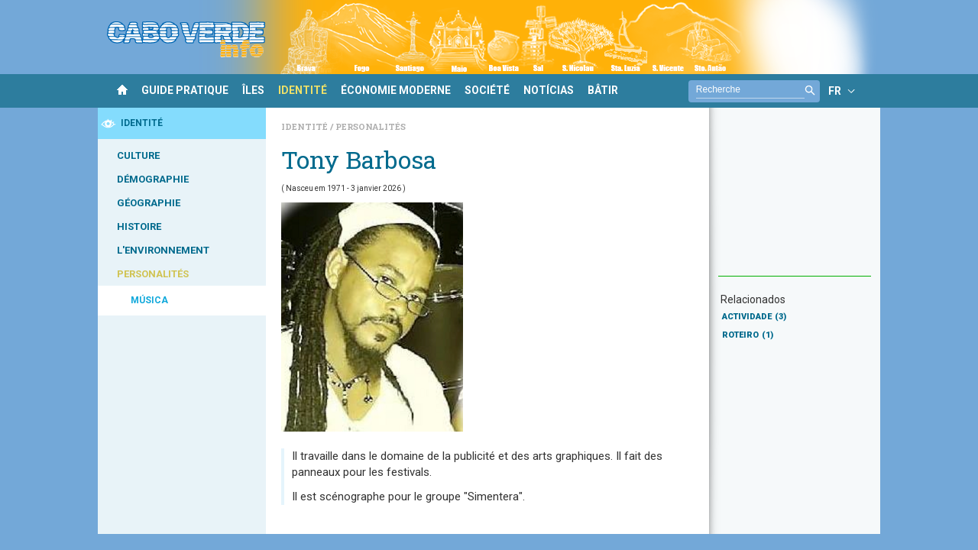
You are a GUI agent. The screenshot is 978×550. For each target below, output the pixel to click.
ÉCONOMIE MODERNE (396, 90)
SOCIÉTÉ (487, 90)
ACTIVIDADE (754, 317)
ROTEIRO (747, 335)
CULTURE (138, 155)
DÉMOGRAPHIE (153, 179)
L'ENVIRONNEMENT (163, 250)
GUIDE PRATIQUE (184, 90)
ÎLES (253, 90)
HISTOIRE (139, 226)
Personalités (370, 126)
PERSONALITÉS (153, 274)
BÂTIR (603, 90)
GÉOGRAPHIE (148, 203)
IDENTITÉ (302, 90)
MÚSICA (149, 300)
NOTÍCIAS (548, 90)
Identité (305, 126)
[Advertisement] (794, 199)
